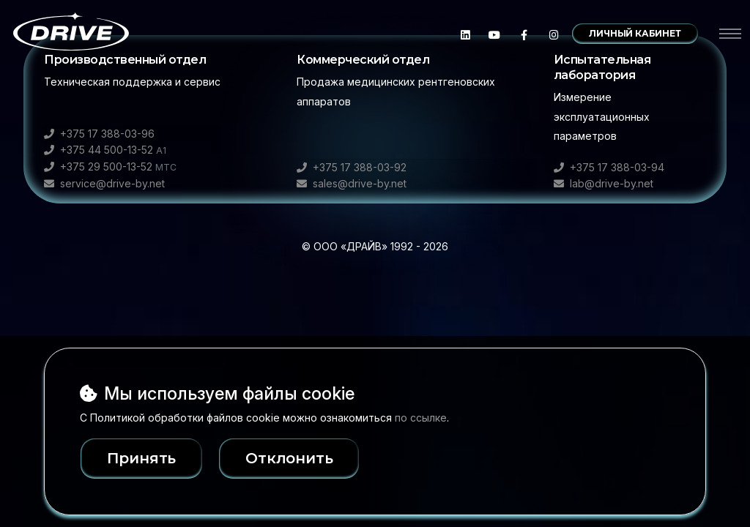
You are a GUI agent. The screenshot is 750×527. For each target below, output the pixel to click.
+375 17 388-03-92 (351, 167)
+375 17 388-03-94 (609, 167)
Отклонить (308, 458)
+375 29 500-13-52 (110, 166)
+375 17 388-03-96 (99, 133)
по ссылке (421, 417)
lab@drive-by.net (603, 183)
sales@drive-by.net (351, 183)
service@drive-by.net (104, 183)
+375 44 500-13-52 (105, 149)
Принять (142, 458)
